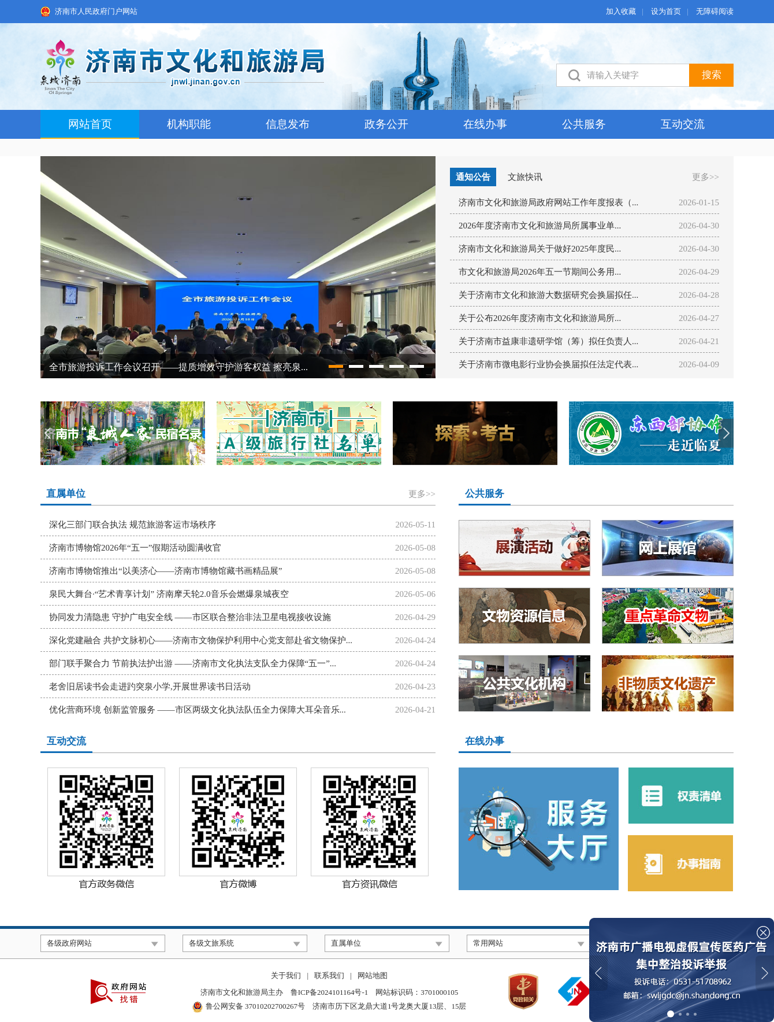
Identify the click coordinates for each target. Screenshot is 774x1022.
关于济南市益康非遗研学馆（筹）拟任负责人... (548, 341)
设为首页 (666, 11)
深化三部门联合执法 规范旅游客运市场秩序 (132, 524)
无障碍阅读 (715, 11)
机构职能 (189, 124)
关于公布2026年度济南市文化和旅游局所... (540, 318)
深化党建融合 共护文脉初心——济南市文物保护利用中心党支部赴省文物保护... (200, 640)
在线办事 (485, 124)
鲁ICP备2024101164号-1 (330, 992)
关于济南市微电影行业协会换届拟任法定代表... (548, 364)
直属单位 (65, 493)
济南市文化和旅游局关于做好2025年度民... (540, 248)
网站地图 (373, 975)
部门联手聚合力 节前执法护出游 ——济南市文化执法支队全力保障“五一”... (192, 663)
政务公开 (386, 124)
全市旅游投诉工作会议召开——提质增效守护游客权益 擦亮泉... (178, 367)
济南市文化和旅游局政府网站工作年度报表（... (548, 202)
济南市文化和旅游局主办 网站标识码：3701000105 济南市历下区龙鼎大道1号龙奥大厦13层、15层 (329, 1000)
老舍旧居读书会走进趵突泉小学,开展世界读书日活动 (150, 686)
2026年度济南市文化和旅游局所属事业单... (540, 225)
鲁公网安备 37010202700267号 (255, 1006)
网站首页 (90, 124)
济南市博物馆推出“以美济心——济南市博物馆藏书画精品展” (165, 570)
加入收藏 (621, 11)
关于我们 (286, 975)
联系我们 (329, 975)
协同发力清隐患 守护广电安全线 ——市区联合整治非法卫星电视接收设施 (190, 617)
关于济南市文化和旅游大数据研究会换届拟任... (548, 295)
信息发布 (288, 124)
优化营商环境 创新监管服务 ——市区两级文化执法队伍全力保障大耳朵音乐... (197, 709)
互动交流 (683, 124)
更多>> (705, 177)
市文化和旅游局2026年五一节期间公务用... (540, 271)
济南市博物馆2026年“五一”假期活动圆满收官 (135, 547)
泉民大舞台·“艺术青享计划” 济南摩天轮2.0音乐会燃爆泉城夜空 (169, 594)
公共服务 (584, 124)
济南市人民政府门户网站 (96, 11)
